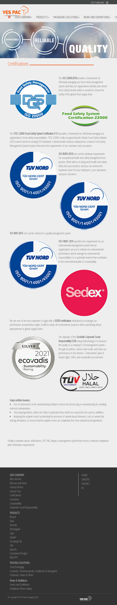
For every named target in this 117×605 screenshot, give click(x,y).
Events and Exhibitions (20, 584)
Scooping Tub (16, 541)
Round (13, 517)
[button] (103, 2)
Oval (12, 521)
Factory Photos (16, 487)
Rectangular (15, 529)
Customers (14, 499)
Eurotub (13, 525)
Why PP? (14, 557)
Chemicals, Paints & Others (22, 575)
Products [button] (42, 17)
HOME (84, 475)
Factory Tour (15, 491)
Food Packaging (17, 567)
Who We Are (15, 479)
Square (13, 537)
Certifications (15, 495)
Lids (11, 545)
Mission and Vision (18, 483)
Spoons (13, 549)
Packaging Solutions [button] (66, 17)
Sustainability (15, 503)
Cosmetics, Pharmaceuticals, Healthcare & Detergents (33, 571)
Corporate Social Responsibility (23, 507)
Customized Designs (19, 553)
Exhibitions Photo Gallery (21, 589)
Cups (12, 533)
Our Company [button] (23, 17)
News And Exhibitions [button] (97, 17)
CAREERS (85, 479)
